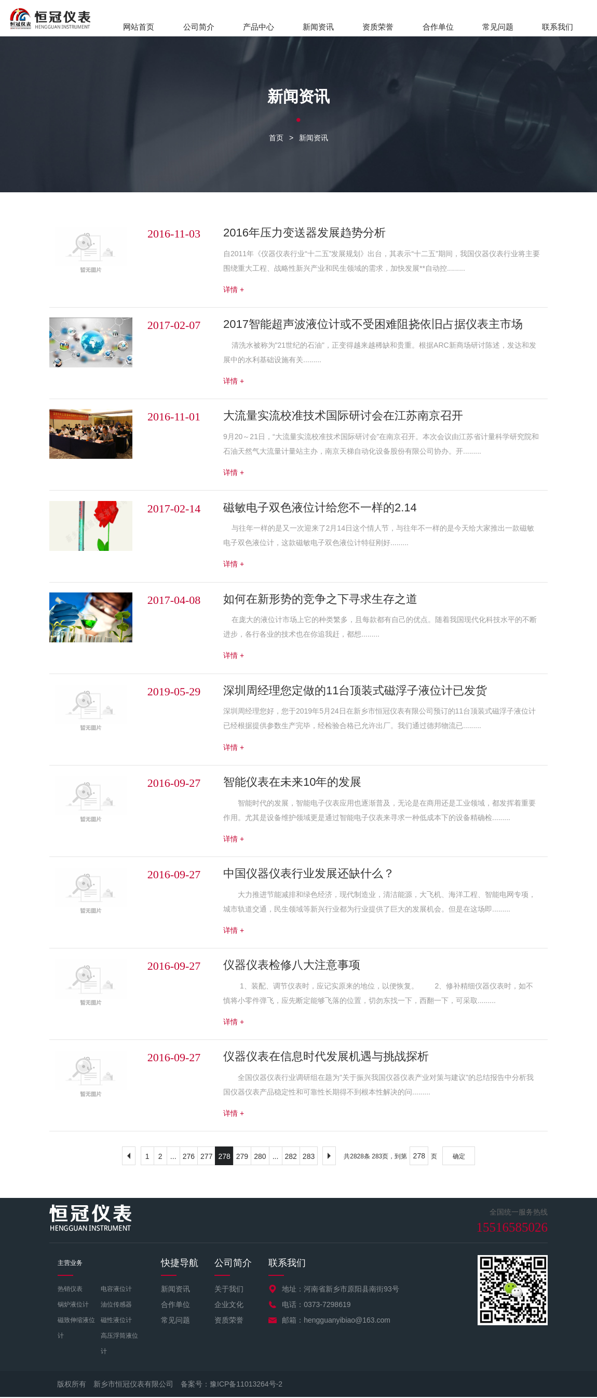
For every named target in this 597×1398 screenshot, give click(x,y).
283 (309, 1157)
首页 (276, 138)
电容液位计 (116, 1290)
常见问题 (497, 26)
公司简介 (198, 26)
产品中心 (258, 26)
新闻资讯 (318, 26)
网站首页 (138, 26)
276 (189, 1157)
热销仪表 (70, 1290)
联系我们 (557, 26)
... (173, 1157)
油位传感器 (116, 1305)
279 (242, 1157)
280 (260, 1157)
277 (206, 1157)
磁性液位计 (116, 1321)
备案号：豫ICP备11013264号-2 (231, 1385)
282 (291, 1157)
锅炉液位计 (73, 1305)
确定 (459, 1157)
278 (224, 1157)
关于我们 (228, 1290)
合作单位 (438, 26)
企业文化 (228, 1305)
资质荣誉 (378, 26)
